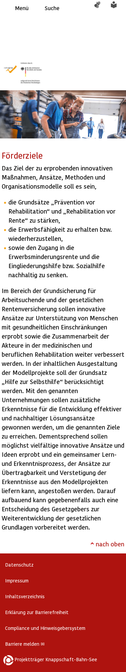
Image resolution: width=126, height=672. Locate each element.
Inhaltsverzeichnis (25, 596)
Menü (22, 8)
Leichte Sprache (117, 8)
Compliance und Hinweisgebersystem (45, 628)
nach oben (110, 543)
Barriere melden (25, 643)
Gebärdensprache (101, 8)
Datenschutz (19, 565)
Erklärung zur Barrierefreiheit (37, 612)
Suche (52, 8)
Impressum (17, 580)
